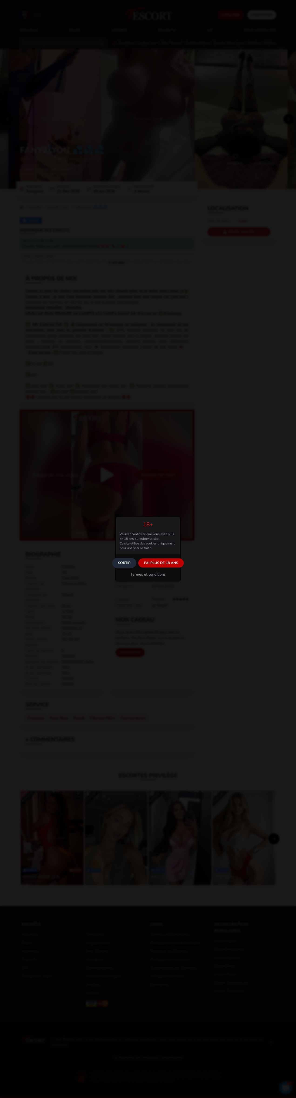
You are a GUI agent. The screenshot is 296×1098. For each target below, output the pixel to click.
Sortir (124, 563)
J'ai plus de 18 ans (161, 563)
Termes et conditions (148, 574)
